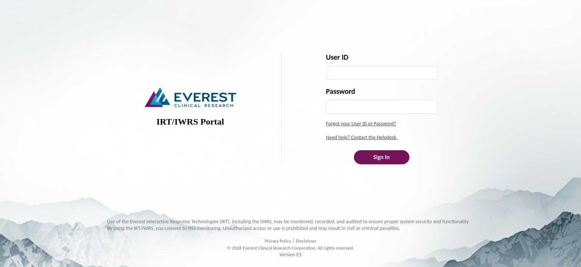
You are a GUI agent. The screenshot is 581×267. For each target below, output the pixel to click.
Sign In (381, 157)
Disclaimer (306, 241)
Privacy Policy (278, 241)
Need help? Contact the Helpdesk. (362, 137)
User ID (337, 57)
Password (340, 91)
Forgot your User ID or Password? (361, 124)
